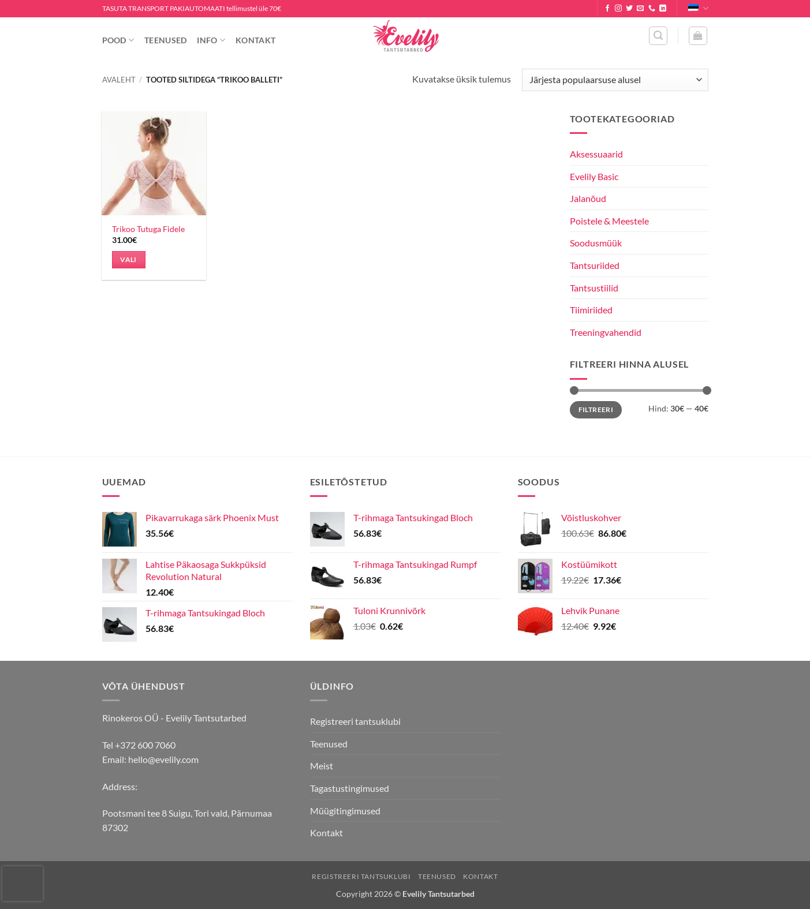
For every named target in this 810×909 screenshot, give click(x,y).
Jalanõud (588, 198)
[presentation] (22, 883)
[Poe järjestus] (615, 80)
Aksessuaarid (596, 153)
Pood (118, 40)
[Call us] (651, 9)
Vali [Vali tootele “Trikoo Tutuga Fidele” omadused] (128, 259)
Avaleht (119, 79)
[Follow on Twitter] (629, 9)
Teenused (165, 40)
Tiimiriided (591, 309)
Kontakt (255, 40)
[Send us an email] (640, 9)
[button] (658, 36)
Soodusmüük (596, 242)
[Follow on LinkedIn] (662, 9)
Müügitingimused (345, 810)
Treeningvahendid (605, 332)
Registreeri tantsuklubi (355, 721)
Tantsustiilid (594, 287)
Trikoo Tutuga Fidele (148, 229)
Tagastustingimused (349, 788)
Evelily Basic (594, 176)
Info (211, 40)
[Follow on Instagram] (618, 9)
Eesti (698, 8)
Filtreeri (595, 409)
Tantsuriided (594, 265)
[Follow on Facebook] (607, 9)
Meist (321, 765)
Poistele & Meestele (609, 220)
